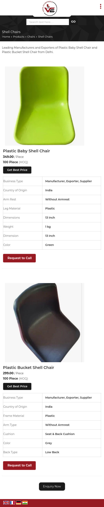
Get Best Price (17, 170)
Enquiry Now (52, 486)
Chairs (31, 36)
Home (6, 36)
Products (18, 36)
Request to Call (20, 258)
